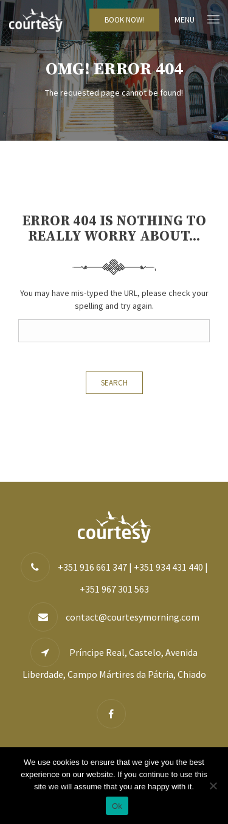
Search (114, 383)
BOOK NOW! (124, 20)
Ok (117, 806)
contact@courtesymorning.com (132, 617)
